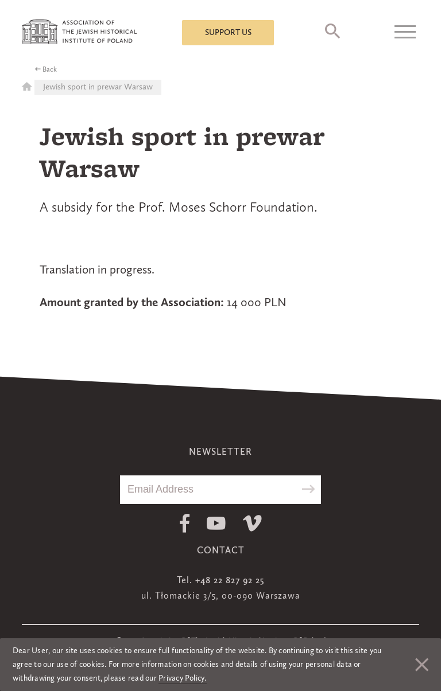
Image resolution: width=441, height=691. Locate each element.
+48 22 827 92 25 (229, 580)
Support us (228, 33)
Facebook (184, 523)
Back (49, 70)
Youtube (216, 523)
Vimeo (252, 523)
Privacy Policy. (182, 678)
